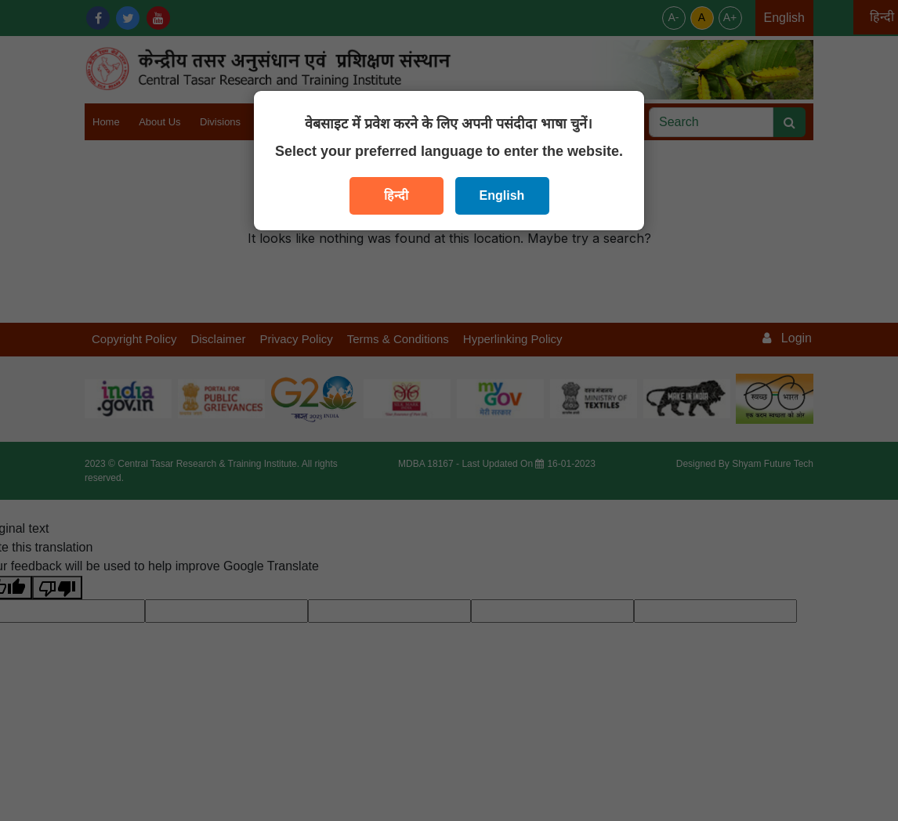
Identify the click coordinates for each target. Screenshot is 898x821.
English (502, 195)
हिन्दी (396, 195)
